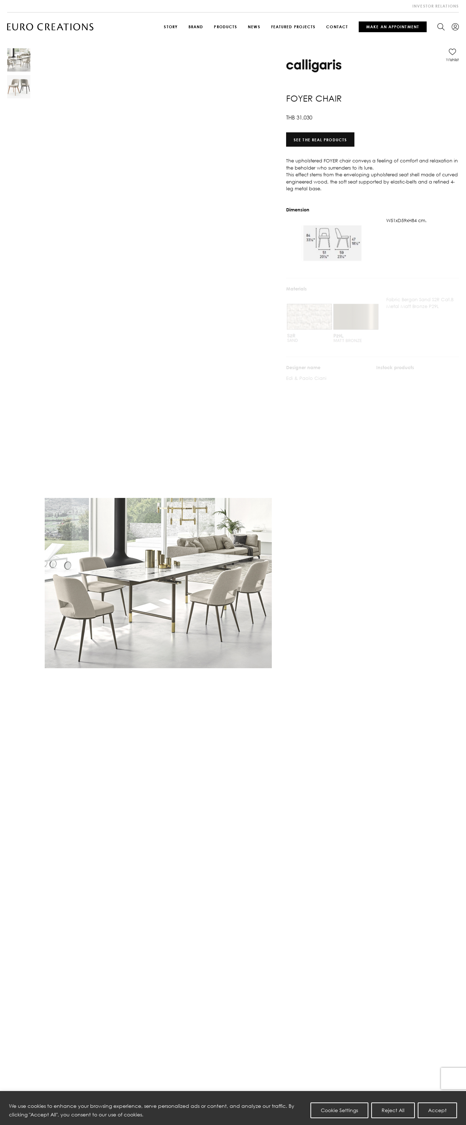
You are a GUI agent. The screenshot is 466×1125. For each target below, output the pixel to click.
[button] (452, 55)
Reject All (393, 1110)
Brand (195, 26)
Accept (437, 1110)
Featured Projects (293, 26)
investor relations (435, 6)
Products (225, 26)
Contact (337, 26)
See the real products (320, 139)
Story (171, 26)
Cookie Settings (339, 1110)
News (254, 26)
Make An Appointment (392, 26)
